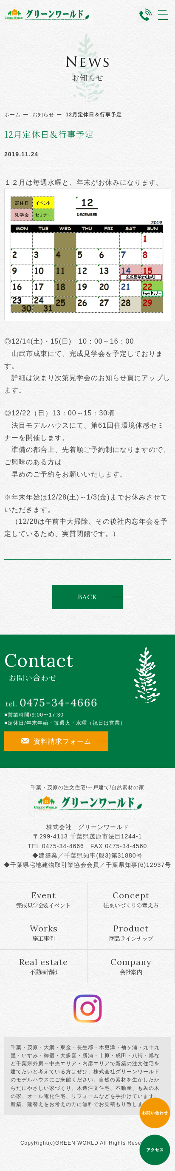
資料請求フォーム (56, 741)
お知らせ (43, 115)
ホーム (12, 115)
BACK (87, 597)
